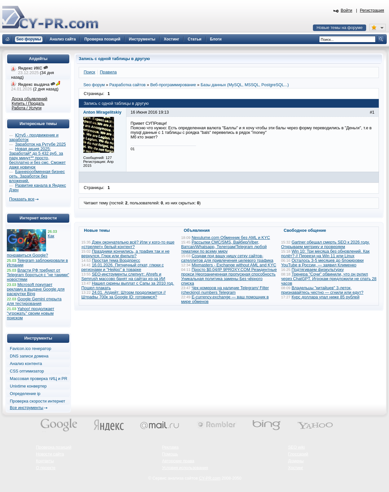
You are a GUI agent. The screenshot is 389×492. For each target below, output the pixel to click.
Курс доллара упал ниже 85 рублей (326, 297)
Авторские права (178, 461)
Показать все (21, 199)
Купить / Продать (28, 103)
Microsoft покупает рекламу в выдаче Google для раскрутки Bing (36, 289)
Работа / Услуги (26, 108)
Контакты (45, 461)
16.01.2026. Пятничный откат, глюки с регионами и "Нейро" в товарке (122, 267)
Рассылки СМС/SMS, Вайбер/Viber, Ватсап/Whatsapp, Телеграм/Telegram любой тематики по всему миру (224, 247)
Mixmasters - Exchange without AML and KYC (234, 265)
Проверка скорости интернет (37, 401)
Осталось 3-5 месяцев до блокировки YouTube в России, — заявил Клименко (322, 262)
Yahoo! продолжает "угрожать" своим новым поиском (30, 313)
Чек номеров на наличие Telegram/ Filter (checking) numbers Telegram (225, 290)
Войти (346, 10)
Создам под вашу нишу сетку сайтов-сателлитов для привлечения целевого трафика (227, 258)
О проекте (46, 468)
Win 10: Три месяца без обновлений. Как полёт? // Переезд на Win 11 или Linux (325, 253)
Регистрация (372, 10)
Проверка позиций (53, 447)
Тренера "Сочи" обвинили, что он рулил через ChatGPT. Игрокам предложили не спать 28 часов (329, 279)
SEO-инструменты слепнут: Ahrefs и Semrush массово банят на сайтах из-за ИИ (123, 276)
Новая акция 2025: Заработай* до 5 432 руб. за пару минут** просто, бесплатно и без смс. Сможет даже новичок (37, 158)
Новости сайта (50, 454)
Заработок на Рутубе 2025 (40, 144)
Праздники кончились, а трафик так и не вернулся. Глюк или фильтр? (125, 253)
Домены (296, 461)
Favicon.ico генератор (30, 348)
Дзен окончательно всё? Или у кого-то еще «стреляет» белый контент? (127, 244)
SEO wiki (296, 447)
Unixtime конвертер (28, 386)
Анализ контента (26, 363)
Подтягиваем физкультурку (318, 269)
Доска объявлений (29, 99)
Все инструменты (26, 407)
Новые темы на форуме (339, 27)
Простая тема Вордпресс (116, 260)
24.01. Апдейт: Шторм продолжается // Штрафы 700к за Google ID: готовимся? (123, 294)
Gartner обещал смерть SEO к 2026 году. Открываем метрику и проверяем (325, 244)
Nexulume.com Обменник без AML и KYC (231, 237)
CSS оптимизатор (27, 371)
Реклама (170, 447)
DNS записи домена (29, 356)
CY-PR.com (209, 478)
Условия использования (185, 468)
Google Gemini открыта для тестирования (34, 301)
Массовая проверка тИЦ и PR (38, 378)
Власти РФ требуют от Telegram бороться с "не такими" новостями (38, 275)
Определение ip (25, 393)
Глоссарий (298, 454)
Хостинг (295, 468)
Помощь (170, 454)
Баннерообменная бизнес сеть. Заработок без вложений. (37, 176)
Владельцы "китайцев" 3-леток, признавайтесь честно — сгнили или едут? (322, 290)
